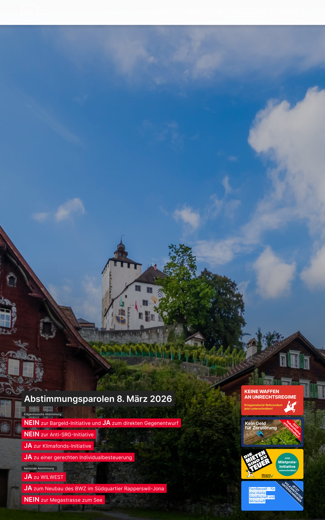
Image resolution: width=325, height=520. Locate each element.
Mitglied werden (249, 12)
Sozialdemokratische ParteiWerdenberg (58, 12)
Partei (198, 12)
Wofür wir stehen (159, 12)
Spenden (289, 12)
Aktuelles (117, 12)
